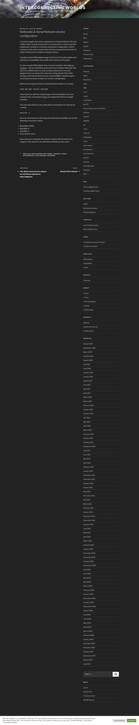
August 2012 (87, 487)
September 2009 (89, 565)
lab (84, 125)
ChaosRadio (87, 263)
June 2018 (87, 368)
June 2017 (87, 385)
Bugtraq (86, 323)
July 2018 (86, 364)
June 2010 (87, 528)
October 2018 (88, 356)
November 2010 (89, 520)
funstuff (86, 117)
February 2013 (88, 467)
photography (88, 149)
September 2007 (89, 656)
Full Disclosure (88, 331)
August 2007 (88, 660)
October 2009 (88, 561)
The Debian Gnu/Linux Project (94, 242)
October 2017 (88, 377)
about (85, 34)
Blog (85, 38)
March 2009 (87, 586)
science (86, 158)
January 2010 (88, 549)
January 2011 (88, 512)
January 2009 (88, 594)
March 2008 (87, 631)
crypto (85, 96)
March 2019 (87, 352)
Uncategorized (88, 166)
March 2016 (87, 397)
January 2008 (88, 639)
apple (85, 76)
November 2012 (89, 479)
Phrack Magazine (89, 212)
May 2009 (87, 578)
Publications (87, 59)
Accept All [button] (131, 720)
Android (86, 71)
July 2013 (86, 451)
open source (40, 155)
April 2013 (87, 463)
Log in (85, 688)
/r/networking (88, 310)
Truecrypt (86, 280)
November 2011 (89, 496)
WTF (85, 174)
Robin (39, 28)
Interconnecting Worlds (53, 7)
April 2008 (87, 627)
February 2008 (88, 635)
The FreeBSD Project (90, 187)
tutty (45, 97)
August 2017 (87, 381)
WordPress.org (88, 700)
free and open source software (37, 154)
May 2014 (86, 422)
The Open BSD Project (91, 191)
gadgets (57, 154)
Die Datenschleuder (90, 208)
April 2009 (87, 582)
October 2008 (88, 602)
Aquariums (87, 80)
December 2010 (89, 516)
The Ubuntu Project (90, 246)
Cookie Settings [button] (119, 720)
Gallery (85, 42)
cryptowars (87, 100)
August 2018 (88, 360)
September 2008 (89, 606)
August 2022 (88, 344)
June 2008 (87, 619)
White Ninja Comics (90, 229)
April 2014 (87, 426)
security (86, 162)
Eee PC (86, 104)
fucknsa (86, 112)
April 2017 (87, 393)
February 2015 (88, 405)
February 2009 (88, 590)
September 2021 (89, 348)
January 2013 (88, 471)
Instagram (87, 50)
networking (28, 155)
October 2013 (88, 442)
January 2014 (88, 438)
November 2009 (89, 557)
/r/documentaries (89, 301)
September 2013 (89, 446)
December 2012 (89, 475)
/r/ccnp (86, 293)
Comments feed (89, 696)
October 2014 (88, 414)
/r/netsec (86, 306)
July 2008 (87, 615)
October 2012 (88, 483)
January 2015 (88, 409)
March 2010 (87, 541)
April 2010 (87, 537)
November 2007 (89, 647)
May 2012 (86, 491)
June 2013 (87, 455)
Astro (85, 84)
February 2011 (88, 508)
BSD (85, 88)
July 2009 (87, 570)
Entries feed (87, 692)
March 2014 (87, 430)
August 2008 (88, 611)
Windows (51, 155)
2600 (85, 204)
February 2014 (88, 434)
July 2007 (86, 664)
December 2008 (89, 598)
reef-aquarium (88, 153)
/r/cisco (86, 297)
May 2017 (86, 389)
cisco (85, 92)
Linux (64, 154)
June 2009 (87, 574)
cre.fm (85, 267)
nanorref (86, 133)
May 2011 (86, 500)
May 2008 (87, 623)
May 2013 (86, 459)
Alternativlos (87, 259)
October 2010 (88, 524)
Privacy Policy (88, 54)
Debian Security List (90, 327)
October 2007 (88, 652)
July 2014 (86, 418)
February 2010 (88, 545)
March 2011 (87, 504)
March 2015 (87, 401)
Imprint (86, 46)
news (85, 141)
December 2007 (89, 643)
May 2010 (87, 533)
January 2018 (88, 372)
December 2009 (89, 553)
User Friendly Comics (90, 225)
